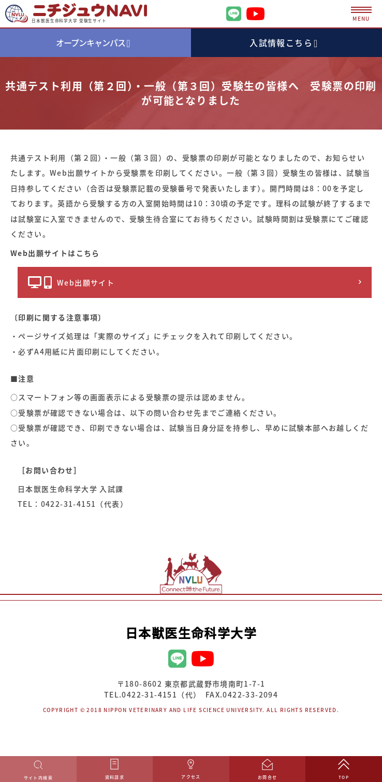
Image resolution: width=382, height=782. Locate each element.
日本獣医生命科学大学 (191, 633)
